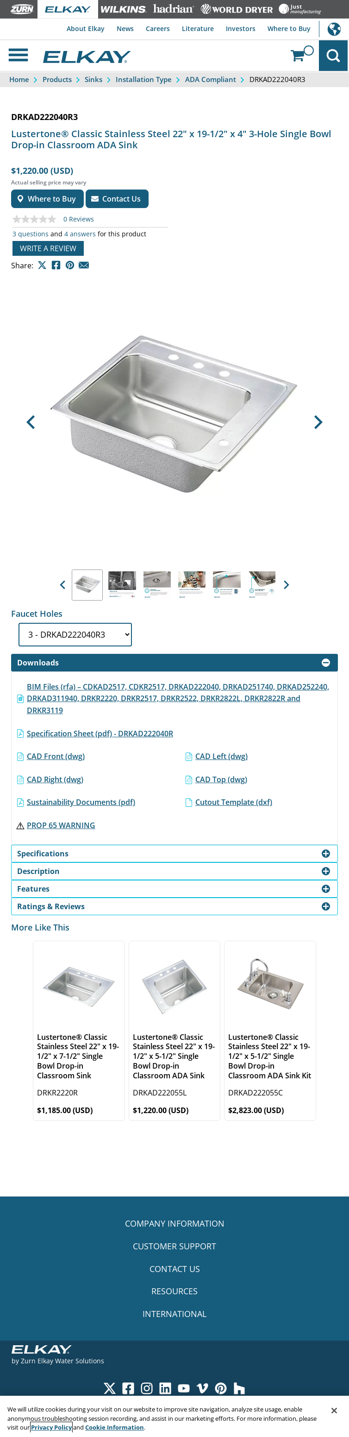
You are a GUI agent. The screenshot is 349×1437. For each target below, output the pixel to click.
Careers (151, 28)
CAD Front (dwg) (56, 758)
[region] (174, 1416)
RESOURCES (174, 1292)
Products (57, 80)
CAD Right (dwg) (55, 780)
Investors (238, 28)
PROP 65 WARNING (61, 826)
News (116, 28)
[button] (30, 423)
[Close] (334, 1410)
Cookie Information (114, 1427)
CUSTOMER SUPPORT (174, 1247)
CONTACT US (175, 1270)
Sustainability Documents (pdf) (81, 803)
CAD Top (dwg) (221, 780)
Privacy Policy (51, 1427)
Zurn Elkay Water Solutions (62, 1362)
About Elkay (75, 28)
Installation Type (144, 80)
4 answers (80, 235)
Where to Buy (288, 28)
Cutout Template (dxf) (233, 803)
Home (19, 80)
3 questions (30, 235)
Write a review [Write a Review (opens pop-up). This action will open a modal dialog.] (48, 250)
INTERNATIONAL (174, 1315)
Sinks (93, 80)
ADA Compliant (210, 80)
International (334, 29)
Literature (193, 28)
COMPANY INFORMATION (174, 1225)
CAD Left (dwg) (221, 758)
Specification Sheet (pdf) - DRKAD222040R (100, 734)
